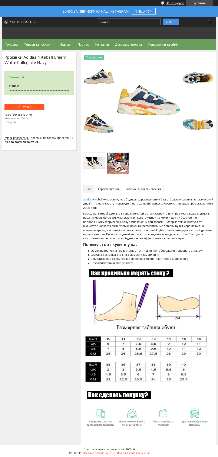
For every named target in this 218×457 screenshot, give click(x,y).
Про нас (83, 44)
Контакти (102, 44)
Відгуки (65, 44)
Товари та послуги (37, 44)
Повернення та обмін (163, 44)
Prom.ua (130, 449)
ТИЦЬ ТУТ (143, 11)
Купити (27, 106)
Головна (11, 44)
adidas (87, 199)
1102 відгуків (175, 3)
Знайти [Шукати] (170, 21)
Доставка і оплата (128, 44)
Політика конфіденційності (133, 452)
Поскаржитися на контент (99, 452)
